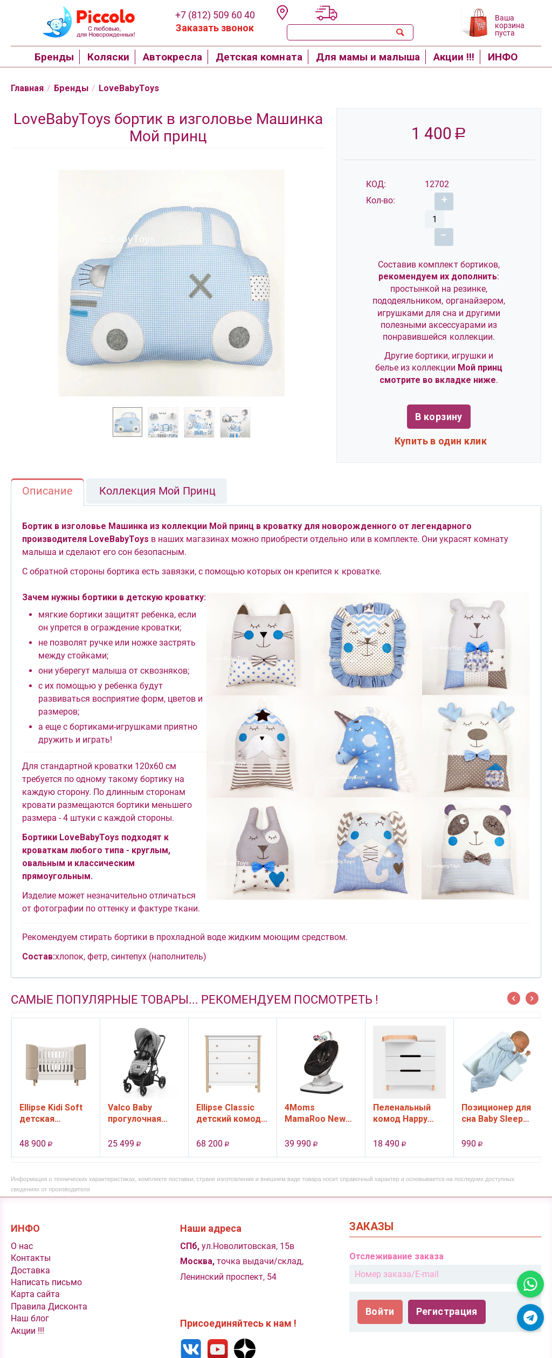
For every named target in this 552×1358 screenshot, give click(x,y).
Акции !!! (27, 1315)
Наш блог (30, 1303)
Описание (47, 475)
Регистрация (447, 1295)
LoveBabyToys (137, 88)
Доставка (30, 1255)
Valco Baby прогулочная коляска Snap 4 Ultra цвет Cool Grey (139, 1097)
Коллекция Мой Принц (157, 475)
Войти (380, 1295)
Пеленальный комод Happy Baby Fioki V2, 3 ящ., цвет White (405, 1097)
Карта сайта (35, 1278)
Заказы (371, 1211)
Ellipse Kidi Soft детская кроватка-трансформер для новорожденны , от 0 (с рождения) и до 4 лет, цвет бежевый (54, 1097)
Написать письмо (46, 1266)
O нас (22, 1230)
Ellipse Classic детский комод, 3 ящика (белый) (231, 1097)
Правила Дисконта (49, 1291)
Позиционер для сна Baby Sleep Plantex (496, 1097)
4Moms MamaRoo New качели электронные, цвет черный (315, 1097)
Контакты (31, 1242)
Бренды (76, 88)
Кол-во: (380, 201)
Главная (29, 88)
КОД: (376, 185)
